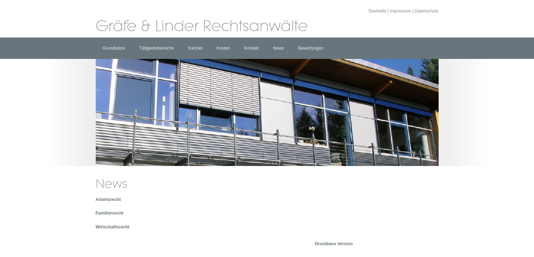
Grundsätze (114, 48)
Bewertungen (310, 48)
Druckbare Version (334, 243)
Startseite (377, 11)
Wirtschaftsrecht (113, 227)
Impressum (400, 11)
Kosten (223, 48)
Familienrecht (110, 213)
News (278, 48)
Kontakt (251, 48)
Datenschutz (427, 11)
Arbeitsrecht (108, 199)
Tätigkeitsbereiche (156, 48)
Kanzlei (195, 48)
